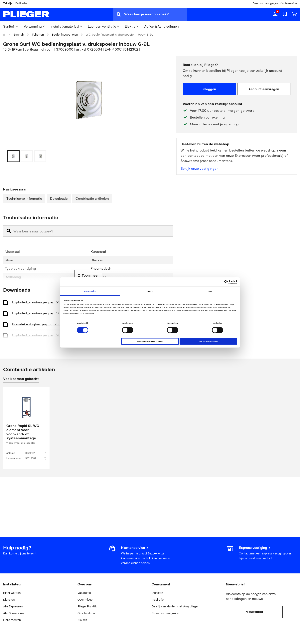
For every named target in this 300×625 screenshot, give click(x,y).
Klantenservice (288, 3)
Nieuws (82, 620)
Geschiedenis (86, 613)
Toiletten (38, 34)
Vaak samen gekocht (21, 379)
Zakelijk (7, 3)
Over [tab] (210, 291)
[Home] (4, 34)
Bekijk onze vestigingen (200, 168)
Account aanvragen (263, 89)
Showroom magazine (165, 613)
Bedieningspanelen (65, 34)
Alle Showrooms (13, 613)
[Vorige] (165, 156)
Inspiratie (158, 599)
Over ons (258, 3)
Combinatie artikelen (92, 198)
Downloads (59, 198)
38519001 (35, 458)
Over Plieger (85, 599)
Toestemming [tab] (90, 291)
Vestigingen (271, 3)
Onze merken (12, 620)
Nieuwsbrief (254, 611)
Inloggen (209, 89)
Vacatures (84, 592)
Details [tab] (150, 291)
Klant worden (12, 592)
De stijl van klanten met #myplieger (175, 606)
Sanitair (18, 34)
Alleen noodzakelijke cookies (150, 341)
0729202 (35, 453)
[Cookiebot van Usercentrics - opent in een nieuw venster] (219, 282)
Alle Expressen (13, 606)
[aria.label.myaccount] (275, 14)
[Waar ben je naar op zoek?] (155, 14)
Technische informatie (24, 198)
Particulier (21, 3)
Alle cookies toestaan (208, 341)
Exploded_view (39, 302)
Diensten (9, 599)
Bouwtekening (38, 324)
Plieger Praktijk (87, 606)
